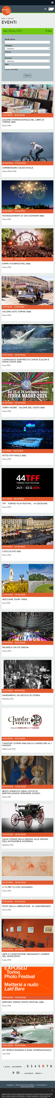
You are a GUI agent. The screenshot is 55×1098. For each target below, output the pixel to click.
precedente (17, 1067)
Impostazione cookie (27, 1087)
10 (17, 1073)
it (49, 9)
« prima (6, 1067)
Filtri (50, 31)
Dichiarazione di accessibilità (25, 1085)
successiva (29, 1073)
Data (7, 64)
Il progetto (10, 1085)
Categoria (8, 46)
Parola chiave (10, 39)
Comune (8, 52)
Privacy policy (41, 1085)
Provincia (8, 58)
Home (3, 18)
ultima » (38, 1073)
